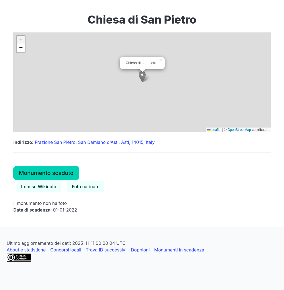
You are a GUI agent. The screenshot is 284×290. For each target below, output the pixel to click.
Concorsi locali (65, 250)
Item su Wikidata (38, 186)
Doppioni (140, 250)
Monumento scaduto (46, 173)
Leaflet (214, 130)
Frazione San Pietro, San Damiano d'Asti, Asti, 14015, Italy (94, 142)
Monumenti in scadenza (179, 250)
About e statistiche (26, 250)
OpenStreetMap (239, 130)
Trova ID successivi (106, 250)
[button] (142, 76)
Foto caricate (86, 186)
